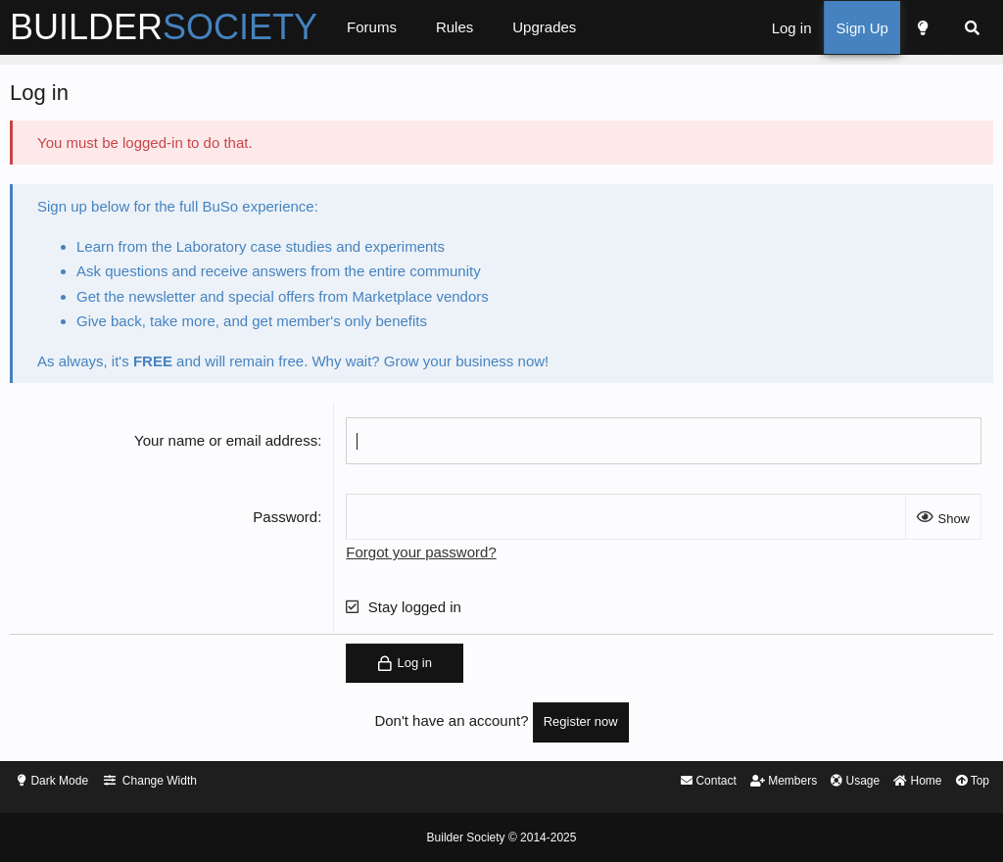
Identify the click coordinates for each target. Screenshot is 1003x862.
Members (737, 782)
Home (881, 782)
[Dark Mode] (890, 28)
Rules (485, 27)
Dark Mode (95, 782)
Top (940, 782)
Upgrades (575, 27)
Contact (657, 782)
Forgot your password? (433, 557)
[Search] (941, 28)
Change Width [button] (200, 782)
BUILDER (195, 27)
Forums (403, 27)
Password (297, 521)
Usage (814, 782)
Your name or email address (238, 445)
